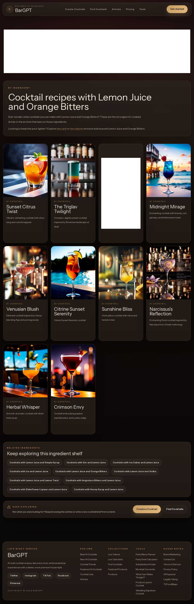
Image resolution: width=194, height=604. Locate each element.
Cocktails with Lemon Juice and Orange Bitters (81, 471)
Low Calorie (114, 554)
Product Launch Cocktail (144, 584)
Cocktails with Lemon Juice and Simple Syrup (35, 462)
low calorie (76, 128)
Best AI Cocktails (88, 554)
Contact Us (169, 559)
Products (112, 574)
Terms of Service (172, 564)
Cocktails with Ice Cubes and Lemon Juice (136, 462)
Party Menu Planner (145, 554)
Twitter (14, 575)
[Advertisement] (97, 51)
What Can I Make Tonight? (144, 576)
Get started (177, 8)
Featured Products (117, 569)
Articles (116, 9)
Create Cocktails (75, 9)
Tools (142, 9)
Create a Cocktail (146, 509)
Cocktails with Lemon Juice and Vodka (135, 471)
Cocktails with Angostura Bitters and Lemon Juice (93, 480)
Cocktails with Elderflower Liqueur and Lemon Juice (38, 489)
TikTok (47, 575)
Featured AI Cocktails (91, 569)
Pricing (130, 9)
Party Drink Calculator (146, 559)
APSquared (169, 574)
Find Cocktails (98, 9)
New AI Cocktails (88, 559)
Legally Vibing (171, 579)
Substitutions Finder (146, 564)
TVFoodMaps (170, 584)
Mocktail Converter (145, 569)
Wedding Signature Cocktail (146, 592)
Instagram (30, 575)
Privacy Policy (170, 569)
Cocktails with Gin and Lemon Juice (86, 462)
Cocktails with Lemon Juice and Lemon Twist (34, 480)
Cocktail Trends (88, 564)
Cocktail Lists (86, 574)
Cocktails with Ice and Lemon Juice (29, 471)
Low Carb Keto (115, 559)
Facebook (63, 575)
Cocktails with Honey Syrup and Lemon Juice (98, 489)
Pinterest (15, 583)
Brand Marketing (172, 554)
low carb (62, 128)
